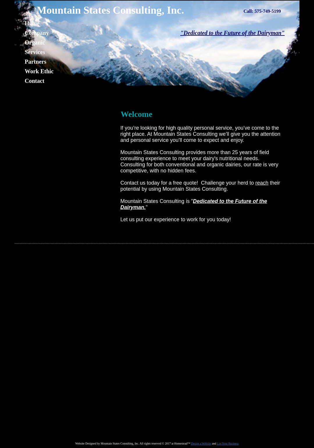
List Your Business (228, 443)
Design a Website (201, 443)
